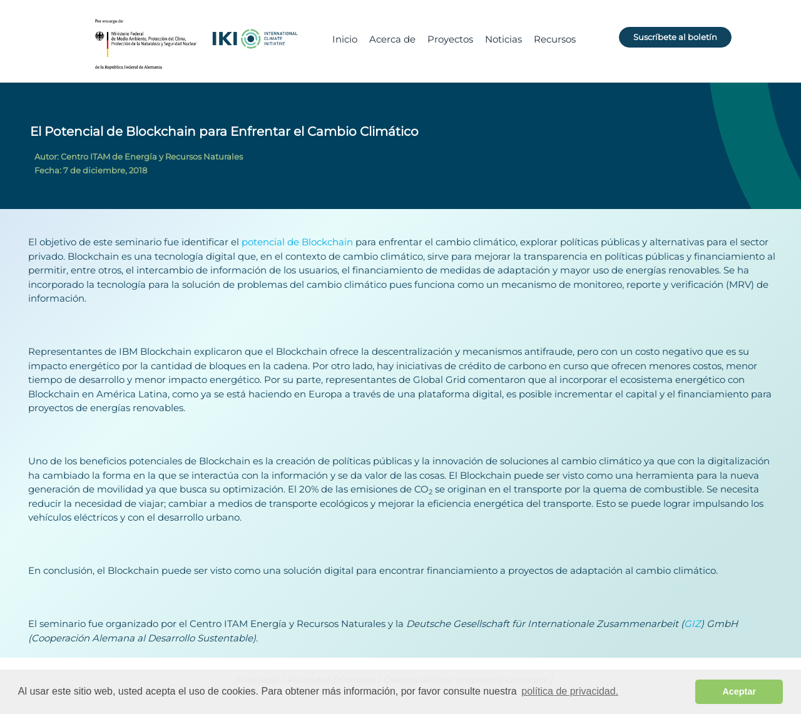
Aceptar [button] (739, 691)
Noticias (503, 39)
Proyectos (450, 39)
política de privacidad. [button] (569, 691)
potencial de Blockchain (297, 242)
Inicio (344, 39)
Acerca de (392, 39)
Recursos (555, 39)
